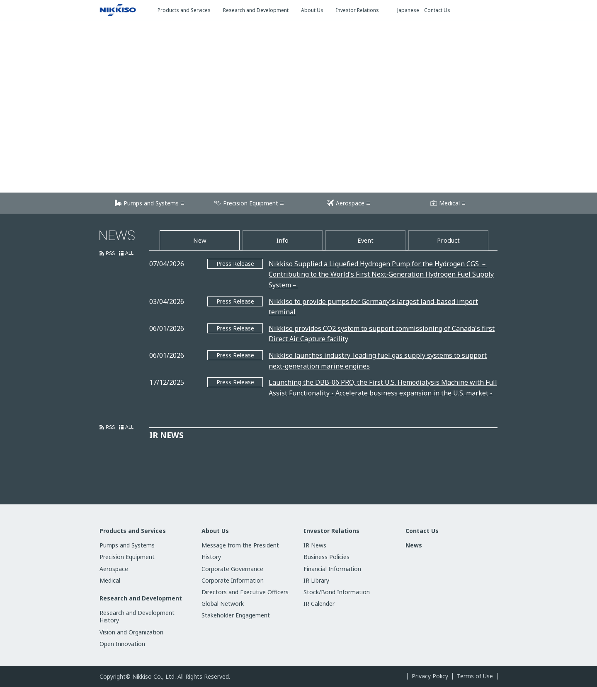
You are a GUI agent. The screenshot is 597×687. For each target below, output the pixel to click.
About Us (215, 531)
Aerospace (350, 203)
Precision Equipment (250, 203)
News (413, 545)
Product (448, 240)
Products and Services (133, 531)
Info (283, 240)
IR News (314, 545)
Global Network (222, 603)
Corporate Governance (232, 569)
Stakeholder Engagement (235, 615)
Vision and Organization (131, 632)
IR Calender (319, 603)
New (199, 240)
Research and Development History (137, 616)
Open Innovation (122, 644)
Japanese (408, 10)
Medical (449, 203)
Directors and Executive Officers (245, 592)
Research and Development (141, 598)
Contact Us (437, 10)
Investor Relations (331, 531)
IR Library (316, 580)
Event (365, 240)
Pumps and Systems (151, 203)
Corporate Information (232, 580)
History (211, 557)
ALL (129, 253)
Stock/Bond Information (336, 592)
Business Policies (326, 557)
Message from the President (240, 545)
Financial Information (332, 569)
